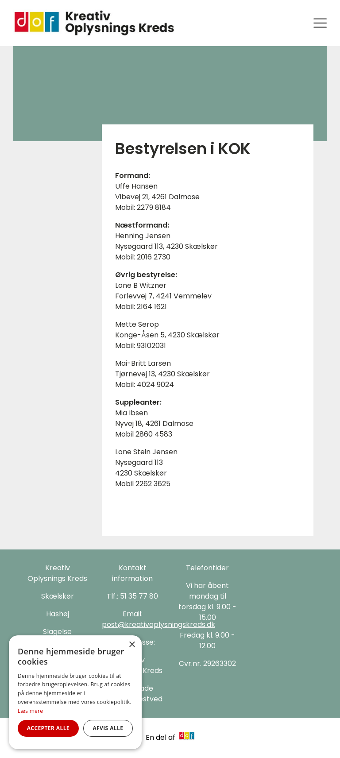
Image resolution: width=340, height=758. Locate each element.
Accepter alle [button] (48, 728)
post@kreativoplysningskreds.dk (158, 624)
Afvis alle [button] (108, 728)
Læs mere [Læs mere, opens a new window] (30, 711)
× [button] (131, 645)
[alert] (75, 692)
